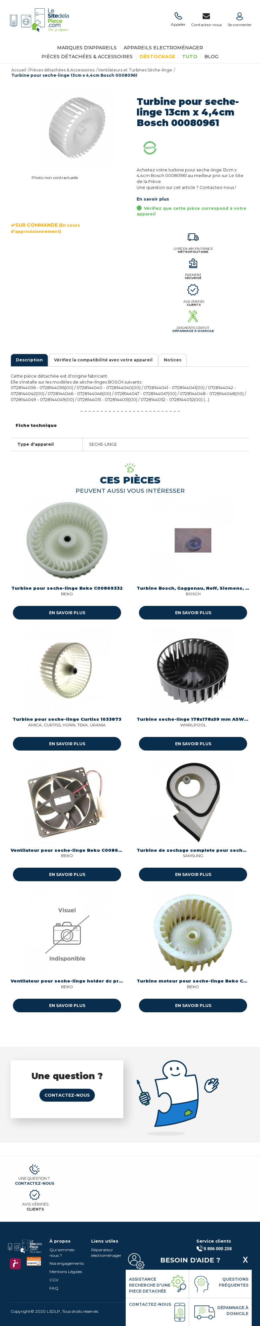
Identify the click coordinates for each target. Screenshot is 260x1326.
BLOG (211, 57)
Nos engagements (66, 1263)
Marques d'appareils (87, 48)
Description (29, 359)
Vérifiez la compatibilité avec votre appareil (103, 359)
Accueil (18, 70)
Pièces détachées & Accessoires (87, 57)
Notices (172, 359)
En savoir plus (153, 199)
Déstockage (157, 57)
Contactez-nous (67, 1095)
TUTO (189, 57)
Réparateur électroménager (106, 1252)
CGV (53, 1279)
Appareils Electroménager (163, 48)
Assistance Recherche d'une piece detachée (149, 1285)
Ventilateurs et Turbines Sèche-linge (135, 70)
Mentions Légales (65, 1271)
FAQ (53, 1288)
